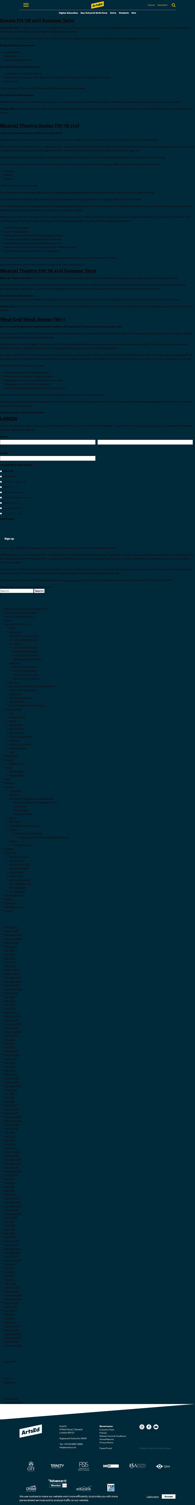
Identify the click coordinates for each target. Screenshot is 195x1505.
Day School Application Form (26, 639)
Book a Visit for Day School (29, 658)
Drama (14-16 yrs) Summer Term (47, 19)
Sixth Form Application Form (21, 616)
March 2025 (11, 965)
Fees (12, 713)
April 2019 (10, 1190)
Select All (7, 470)
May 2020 (10, 1139)
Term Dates (16, 790)
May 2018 (10, 1229)
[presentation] (19, 527)
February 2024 (13, 1015)
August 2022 (12, 1058)
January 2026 (12, 930)
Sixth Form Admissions (26, 670)
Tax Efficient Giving (20, 867)
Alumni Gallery (18, 771)
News (7, 778)
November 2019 (13, 1163)
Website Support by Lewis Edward (156, 1447)
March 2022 (11, 1074)
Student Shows (10, 502)
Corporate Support (20, 856)
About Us (9, 786)
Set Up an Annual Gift (21, 879)
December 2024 (14, 977)
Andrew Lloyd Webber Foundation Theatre (38, 802)
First (2, 446)
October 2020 (13, 1124)
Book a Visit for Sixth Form (28, 678)
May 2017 (10, 1275)
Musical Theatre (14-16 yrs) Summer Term (62, 270)
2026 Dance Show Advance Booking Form (29, 608)
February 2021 (12, 1109)
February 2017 (12, 1287)
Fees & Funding (18, 701)
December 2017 (13, 1248)
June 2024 (10, 1000)
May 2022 (10, 1070)
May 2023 (10, 1043)
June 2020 (10, 1136)
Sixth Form (7, 486)
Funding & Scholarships (23, 736)
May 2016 (10, 1314)
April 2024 (10, 1008)
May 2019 (10, 1186)
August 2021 (11, 1089)
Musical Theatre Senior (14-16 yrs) (51, 124)
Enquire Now (20, 805)
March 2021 (11, 1105)
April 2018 (10, 1232)
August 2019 (11, 1174)
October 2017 (12, 1256)
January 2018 (12, 1244)
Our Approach (17, 728)
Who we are (16, 821)
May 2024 (10, 1004)
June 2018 (10, 1225)
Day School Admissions (27, 651)
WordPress (11, 1382)
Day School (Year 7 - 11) (14, 481)
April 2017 (10, 1279)
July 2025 (10, 950)
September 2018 (14, 1213)
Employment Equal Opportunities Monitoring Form (48, 837)
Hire (134, 12)
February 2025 (13, 969)
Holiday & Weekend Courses (17, 497)
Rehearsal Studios (24, 813)
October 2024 (12, 985)
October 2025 (12, 942)
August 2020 (12, 1128)
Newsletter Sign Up (15, 906)
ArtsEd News (9, 476)
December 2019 (14, 1159)
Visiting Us (15, 794)
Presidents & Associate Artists (27, 825)
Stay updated (17, 724)
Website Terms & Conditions (113, 1435)
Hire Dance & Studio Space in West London (34, 798)
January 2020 (12, 1155)
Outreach (10, 848)
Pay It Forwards (18, 860)
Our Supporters (18, 891)
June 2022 (10, 1066)
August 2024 (12, 992)
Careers (14, 829)
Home (8, 620)
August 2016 (11, 1306)
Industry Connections (21, 743)
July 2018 (10, 1221)
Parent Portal (106, 1447)
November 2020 (14, 1120)
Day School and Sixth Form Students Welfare (35, 685)
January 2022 (12, 1081)
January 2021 (12, 1112)
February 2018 (13, 1240)
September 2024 (14, 988)
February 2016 (13, 1325)
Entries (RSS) (12, 1398)
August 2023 (12, 1035)
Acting (13, 720)
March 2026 (11, 926)
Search (173, 5)
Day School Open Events (28, 654)
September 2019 (14, 1171)
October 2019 (12, 1167)
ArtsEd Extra (12, 755)
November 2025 (14, 938)
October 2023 (12, 1027)
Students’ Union (18, 763)
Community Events (12, 513)
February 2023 (13, 1054)
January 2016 (12, 1329)
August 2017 (11, 1263)
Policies (13, 840)
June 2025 (10, 954)
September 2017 (14, 1260)
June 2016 (10, 1310)
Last (100, 446)
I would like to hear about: (17, 465)
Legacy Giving (17, 875)
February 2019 (13, 1198)
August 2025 (12, 946)
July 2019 (10, 1178)
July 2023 (10, 1039)
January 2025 (12, 973)
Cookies (9, 910)
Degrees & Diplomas (12, 492)
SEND (12, 627)
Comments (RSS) (14, 1402)
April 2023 (10, 1047)
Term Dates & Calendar (23, 697)
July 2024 (10, 996)
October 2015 (12, 1341)
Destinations (16, 693)
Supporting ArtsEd (11, 507)
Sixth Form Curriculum (26, 666)
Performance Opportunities (25, 689)
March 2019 (11, 1194)
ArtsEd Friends (17, 871)
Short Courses (17, 732)
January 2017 (12, 1291)
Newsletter (163, 5)
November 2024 (14, 981)
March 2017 (11, 1283)
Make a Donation (19, 887)
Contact (151, 5)
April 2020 (10, 1143)
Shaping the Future (15, 895)
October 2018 (12, 1209)
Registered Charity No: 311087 (74, 1438)
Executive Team (107, 1429)
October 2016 (12, 1302)
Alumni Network (18, 775)
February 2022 (13, 1077)
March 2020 (11, 1147)
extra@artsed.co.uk (75, 580)
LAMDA (11, 417)
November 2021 (13, 1085)
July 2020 (10, 1132)
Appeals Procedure (25, 844)
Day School (15, 643)
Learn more (150, 1496)
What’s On (10, 782)
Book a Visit (16, 631)
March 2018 (11, 1236)
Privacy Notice (106, 1442)
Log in (8, 1378)
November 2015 (13, 1337)
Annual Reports (107, 1439)
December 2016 (14, 1294)
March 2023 (11, 1050)
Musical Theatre (18, 716)
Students (125, 12)
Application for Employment (30, 833)
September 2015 (14, 1345)
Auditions (14, 740)
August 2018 (11, 1217)
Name (5, 436)
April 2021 (10, 1101)
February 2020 (13, 1151)
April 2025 (10, 961)
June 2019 (10, 1182)
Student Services (19, 747)
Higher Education (67, 12)
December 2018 (14, 1201)
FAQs (12, 751)
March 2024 (11, 1012)
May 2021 (10, 1097)
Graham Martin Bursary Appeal (23, 612)
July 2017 (10, 1267)
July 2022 (10, 1062)
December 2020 (14, 1116)
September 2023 (14, 1031)
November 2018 (13, 1205)
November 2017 (13, 1252)
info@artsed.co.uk (68, 1447)
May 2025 (10, 957)
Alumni (8, 767)
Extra (114, 12)
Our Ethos (15, 682)
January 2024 (12, 1019)
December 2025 (14, 934)
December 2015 (14, 1333)
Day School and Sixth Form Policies (29, 705)
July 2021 (10, 1093)
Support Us (11, 852)
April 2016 (10, 1318)
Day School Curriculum (27, 647)
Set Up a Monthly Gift (21, 883)
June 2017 (10, 1271)
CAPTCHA (7, 519)
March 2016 (11, 1322)
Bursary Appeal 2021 (21, 864)
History (13, 817)
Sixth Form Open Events (27, 674)
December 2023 (14, 1023)
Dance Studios (22, 809)
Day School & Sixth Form (94, 12)
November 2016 (13, 1298)
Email (4, 453)
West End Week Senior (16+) (41, 318)
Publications (11, 902)
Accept (167, 1496)
